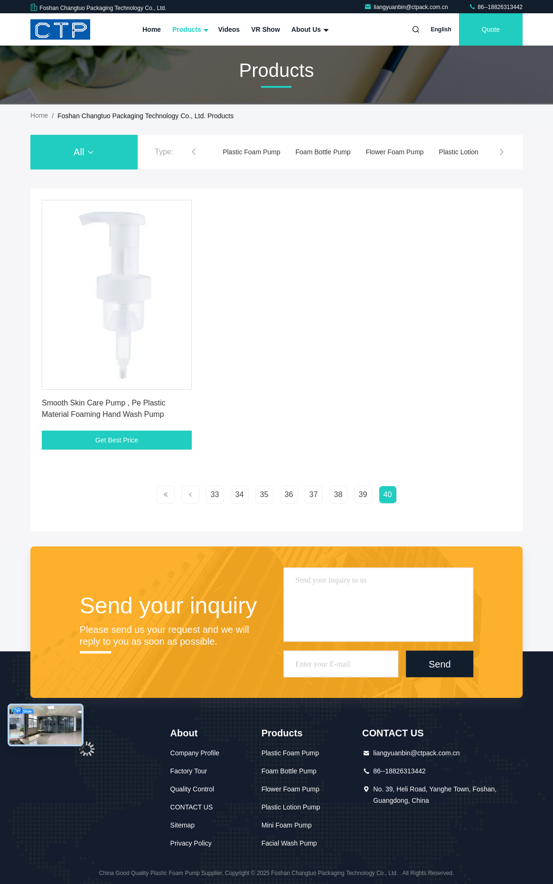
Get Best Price (116, 440)
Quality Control (192, 789)
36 (289, 494)
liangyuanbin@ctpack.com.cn (407, 7)
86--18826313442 (496, 7)
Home (151, 29)
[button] (193, 152)
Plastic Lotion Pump (468, 152)
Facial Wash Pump (289, 843)
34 (239, 494)
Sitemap (182, 825)
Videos (229, 29)
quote (491, 29)
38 (338, 494)
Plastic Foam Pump (251, 152)
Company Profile (195, 753)
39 (363, 494)
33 (215, 494)
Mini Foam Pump (287, 825)
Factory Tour (188, 771)
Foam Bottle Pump (323, 152)
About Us (309, 29)
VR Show (265, 29)
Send (440, 663)
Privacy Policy (191, 843)
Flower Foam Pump (394, 152)
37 (313, 494)
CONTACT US (191, 807)
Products (189, 29)
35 (264, 494)
